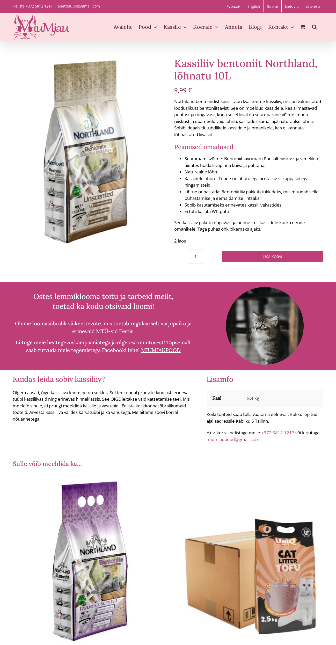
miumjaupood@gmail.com (233, 439)
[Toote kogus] (195, 257)
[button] (314, 27)
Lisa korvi (272, 256)
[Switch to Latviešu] (312, 6)
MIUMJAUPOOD (161, 350)
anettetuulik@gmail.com (79, 6)
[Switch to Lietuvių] (292, 6)
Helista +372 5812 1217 (33, 6)
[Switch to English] (254, 6)
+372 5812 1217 (277, 433)
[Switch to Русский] (233, 6)
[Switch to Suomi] (272, 6)
